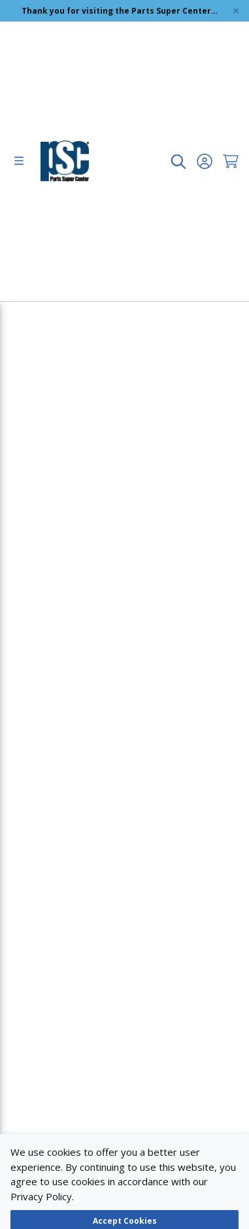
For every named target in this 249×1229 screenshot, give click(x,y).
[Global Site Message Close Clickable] (236, 11)
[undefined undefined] (178, 161)
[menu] (18, 161)
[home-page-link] (65, 161)
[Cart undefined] (231, 161)
